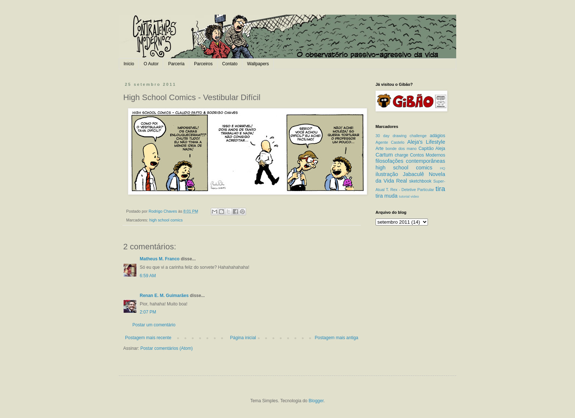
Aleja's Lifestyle (426, 142)
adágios (437, 135)
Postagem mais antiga (336, 337)
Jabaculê (413, 174)
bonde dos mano (401, 148)
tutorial (404, 196)
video (414, 196)
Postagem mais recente (148, 337)
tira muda (387, 196)
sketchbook (420, 181)
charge (402, 155)
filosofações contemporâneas (410, 161)
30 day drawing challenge (401, 135)
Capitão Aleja (431, 148)
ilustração (387, 174)
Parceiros (203, 63)
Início (129, 63)
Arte (380, 148)
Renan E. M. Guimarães (164, 295)
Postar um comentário (153, 324)
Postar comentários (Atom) (166, 348)
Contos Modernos (427, 155)
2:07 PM (148, 312)
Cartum (384, 155)
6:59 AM (148, 275)
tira (440, 188)
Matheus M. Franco (160, 258)
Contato (230, 63)
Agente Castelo (390, 142)
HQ (442, 168)
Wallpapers (258, 63)
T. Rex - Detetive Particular (410, 189)
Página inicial (243, 337)
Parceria (176, 63)
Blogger (316, 400)
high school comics (166, 220)
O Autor (151, 63)
